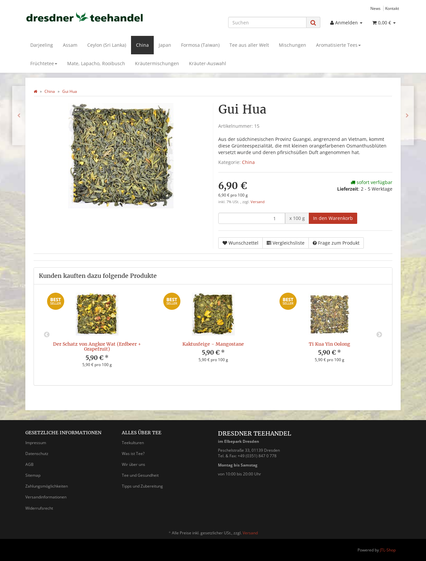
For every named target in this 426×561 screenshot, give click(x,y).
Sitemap (32, 475)
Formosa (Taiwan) (200, 45)
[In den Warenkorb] (333, 218)
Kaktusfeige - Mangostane (213, 344)
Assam (70, 45)
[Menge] (251, 218)
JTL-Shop (388, 550)
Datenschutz (36, 453)
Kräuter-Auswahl (207, 63)
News (375, 8)
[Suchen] (267, 22)
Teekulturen (133, 442)
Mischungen (292, 45)
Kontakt (392, 8)
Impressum (35, 442)
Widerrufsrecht (39, 508)
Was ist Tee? (133, 453)
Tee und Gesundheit (140, 475)
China (142, 45)
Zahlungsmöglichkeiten (46, 486)
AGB (29, 464)
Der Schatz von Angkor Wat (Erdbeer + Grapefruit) (97, 346)
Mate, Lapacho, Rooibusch (96, 63)
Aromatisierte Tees (338, 45)
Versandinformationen (46, 497)
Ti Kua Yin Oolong (329, 344)
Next (379, 335)
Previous (47, 335)
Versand (258, 202)
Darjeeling (41, 45)
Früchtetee (43, 63)
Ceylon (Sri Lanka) (106, 45)
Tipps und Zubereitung (142, 486)
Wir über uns (133, 464)
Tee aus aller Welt (249, 45)
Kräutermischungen (157, 63)
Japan (165, 45)
